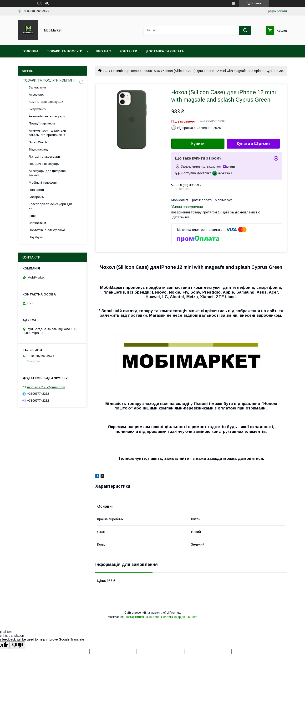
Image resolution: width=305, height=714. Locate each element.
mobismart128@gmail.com (46, 387)
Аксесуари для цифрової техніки (48, 173)
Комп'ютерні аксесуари (46, 101)
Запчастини (37, 87)
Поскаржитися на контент (142, 617)
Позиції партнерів (125, 71)
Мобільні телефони (43, 182)
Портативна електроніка (47, 230)
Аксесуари (37, 94)
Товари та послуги (64, 51)
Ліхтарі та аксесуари (44, 156)
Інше (32, 215)
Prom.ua (175, 612)
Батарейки (37, 197)
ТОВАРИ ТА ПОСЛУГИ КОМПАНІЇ (49, 80)
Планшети (36, 189)
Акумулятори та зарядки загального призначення (47, 133)
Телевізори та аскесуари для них (50, 206)
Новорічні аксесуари (44, 164)
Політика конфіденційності (179, 617)
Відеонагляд (38, 149)
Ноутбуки (36, 237)
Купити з (253, 144)
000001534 (151, 71)
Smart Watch (38, 142)
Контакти (128, 51)
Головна (30, 51)
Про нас (103, 51)
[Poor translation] (17, 645)
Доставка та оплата (165, 51)
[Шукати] (245, 30)
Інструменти (37, 109)
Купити (198, 144)
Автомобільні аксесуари (47, 116)
